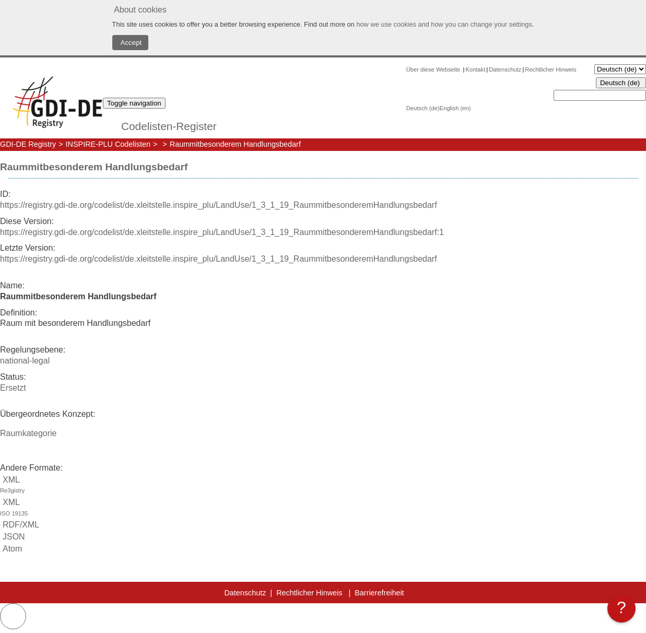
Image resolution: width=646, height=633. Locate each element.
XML (323, 486)
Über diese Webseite (434, 69)
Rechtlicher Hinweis (550, 69)
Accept (130, 42)
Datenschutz (505, 69)
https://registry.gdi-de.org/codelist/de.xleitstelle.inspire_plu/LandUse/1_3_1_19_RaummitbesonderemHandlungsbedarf (218, 205)
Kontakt (475, 69)
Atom (11, 548)
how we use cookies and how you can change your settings (444, 24)
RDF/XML (19, 524)
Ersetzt (13, 387)
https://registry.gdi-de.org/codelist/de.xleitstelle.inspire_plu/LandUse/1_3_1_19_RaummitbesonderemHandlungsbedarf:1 (222, 232)
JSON (12, 536)
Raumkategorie (28, 433)
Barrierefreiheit (379, 593)
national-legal (25, 360)
